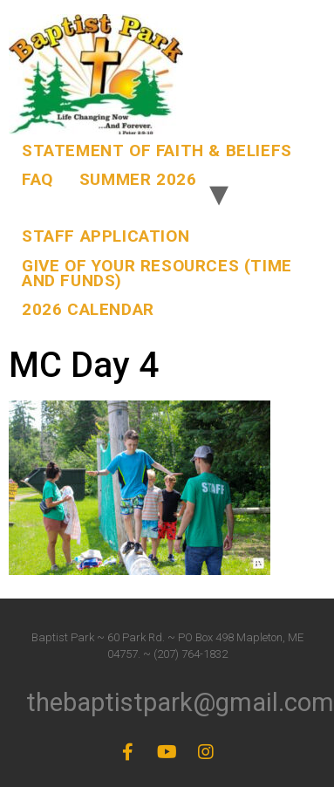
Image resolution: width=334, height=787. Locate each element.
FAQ (37, 179)
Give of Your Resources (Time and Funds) (157, 273)
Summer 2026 (138, 179)
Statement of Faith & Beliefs (157, 150)
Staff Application (105, 236)
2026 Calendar (88, 309)
